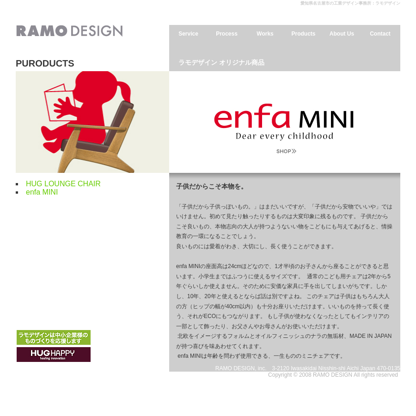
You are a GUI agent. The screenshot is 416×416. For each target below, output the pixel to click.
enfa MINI (42, 192)
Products (303, 34)
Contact (380, 34)
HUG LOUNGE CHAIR (63, 184)
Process (227, 34)
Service (188, 34)
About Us (342, 34)
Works (265, 34)
